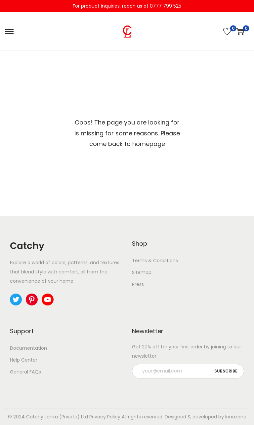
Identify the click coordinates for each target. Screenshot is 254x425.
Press (138, 284)
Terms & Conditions (155, 260)
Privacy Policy (104, 416)
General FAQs (25, 372)
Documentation (28, 348)
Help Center (23, 360)
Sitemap (141, 272)
